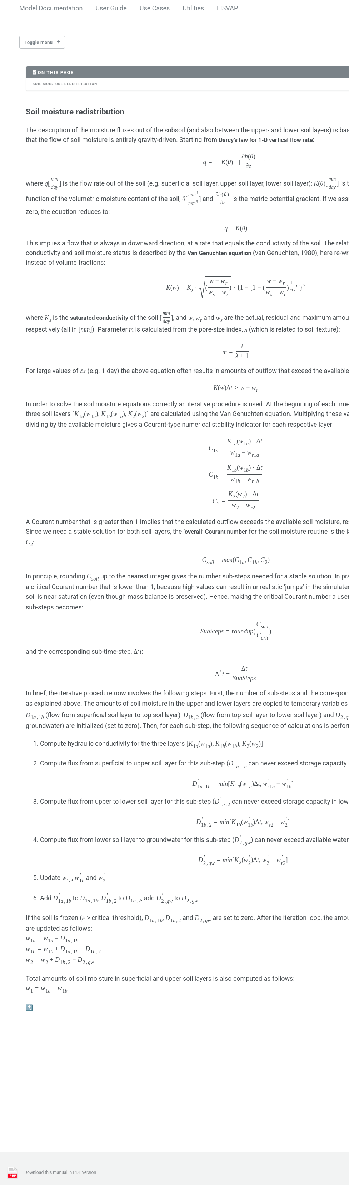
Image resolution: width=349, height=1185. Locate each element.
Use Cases (155, 8)
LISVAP (227, 8)
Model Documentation (51, 8)
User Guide (110, 8)
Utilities (193, 8)
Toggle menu (39, 42)
